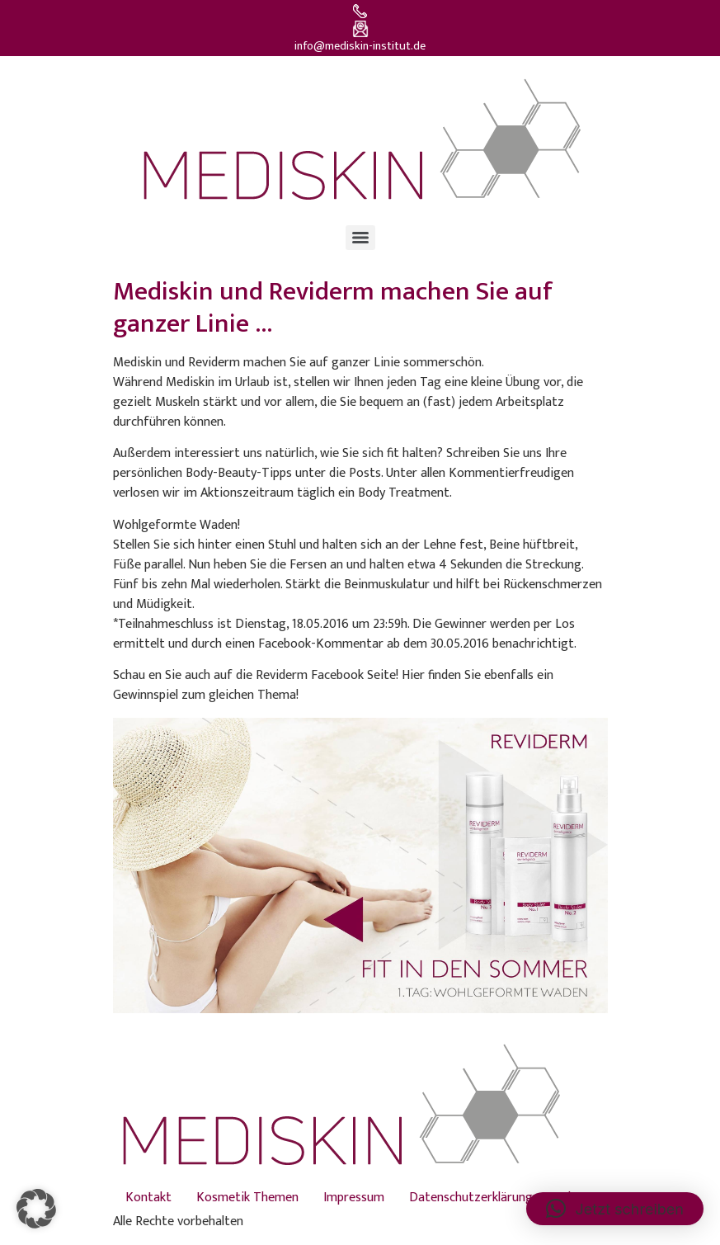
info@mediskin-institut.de (360, 46)
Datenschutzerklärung (471, 1197)
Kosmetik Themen (247, 1197)
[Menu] (360, 237)
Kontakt (148, 1197)
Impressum (353, 1197)
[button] (36, 1208)
